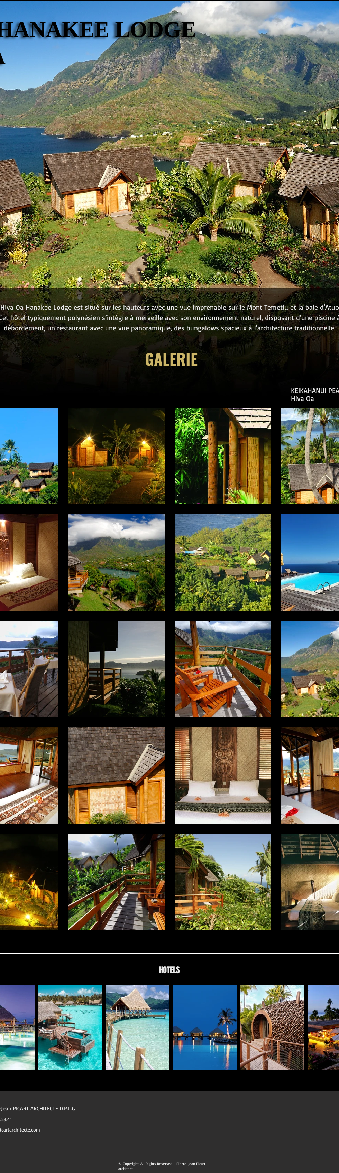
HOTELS (169, 970)
